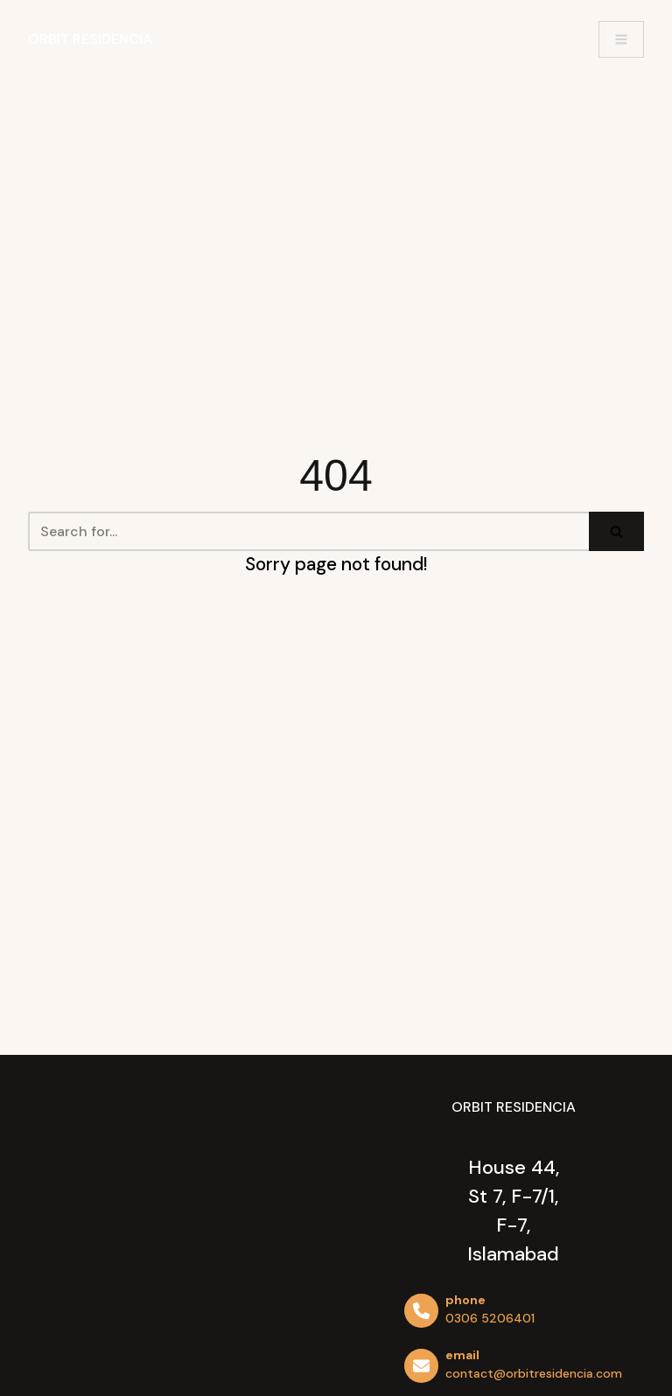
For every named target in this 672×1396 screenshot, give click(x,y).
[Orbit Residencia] (90, 39)
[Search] (308, 531)
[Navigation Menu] (621, 39)
